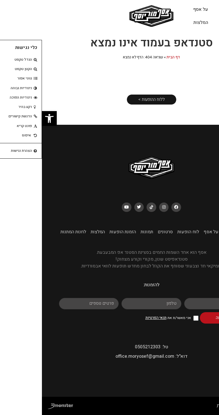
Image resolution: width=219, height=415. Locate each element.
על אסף (158, 9)
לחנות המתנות (31, 231)
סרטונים (123, 231)
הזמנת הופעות (81, 231)
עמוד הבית (187, 9)
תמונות (105, 231)
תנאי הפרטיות (114, 317)
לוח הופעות (188, 22)
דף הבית (131, 57)
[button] (7, 118)
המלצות (158, 22)
